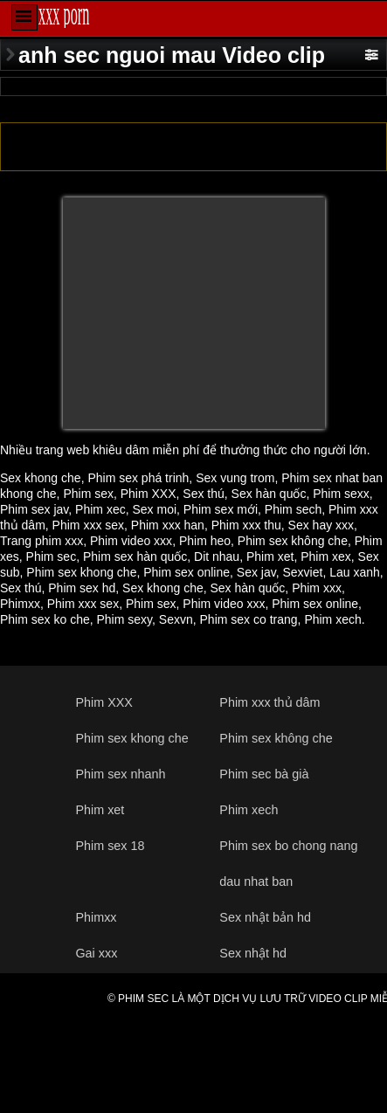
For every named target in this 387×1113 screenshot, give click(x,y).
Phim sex (88, 494)
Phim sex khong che (81, 572)
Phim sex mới (220, 509)
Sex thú (203, 494)
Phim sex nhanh (120, 774)
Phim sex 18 (109, 846)
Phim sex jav (34, 509)
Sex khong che (40, 478)
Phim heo (205, 541)
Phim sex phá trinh (138, 478)
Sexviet (302, 572)
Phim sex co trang (249, 619)
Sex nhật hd (253, 953)
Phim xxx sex (88, 525)
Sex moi (154, 509)
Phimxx (20, 604)
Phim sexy (125, 619)
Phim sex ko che (45, 619)
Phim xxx (317, 588)
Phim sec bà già (263, 774)
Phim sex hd (81, 588)
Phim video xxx (131, 541)
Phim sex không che (293, 541)
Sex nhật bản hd (265, 917)
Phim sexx (341, 494)
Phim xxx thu (246, 525)
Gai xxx (96, 953)
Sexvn (176, 619)
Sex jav (256, 572)
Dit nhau (216, 556)
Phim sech (293, 509)
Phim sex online (186, 572)
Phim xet (270, 556)
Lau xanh (354, 572)
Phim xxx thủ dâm (269, 702)
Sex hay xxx (321, 525)
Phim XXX (148, 494)
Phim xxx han (167, 525)
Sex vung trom (235, 478)
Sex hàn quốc (269, 494)
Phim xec (100, 509)
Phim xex (326, 556)
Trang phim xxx (41, 541)
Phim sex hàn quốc (135, 556)
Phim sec (51, 556)
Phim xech (332, 619)
